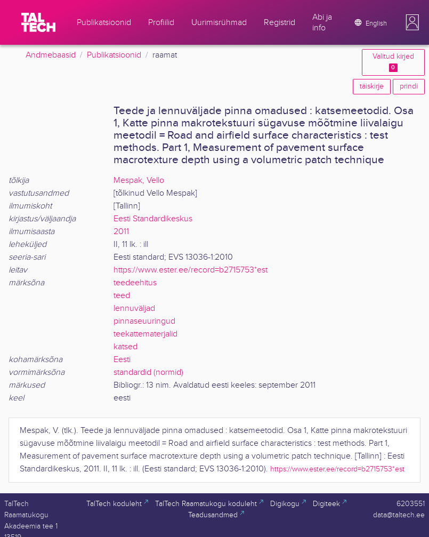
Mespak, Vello (139, 180)
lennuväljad (134, 308)
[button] (412, 22)
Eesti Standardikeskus (153, 219)
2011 (121, 232)
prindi (409, 86)
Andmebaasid (51, 55)
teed (122, 296)
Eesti (122, 360)
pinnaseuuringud (144, 321)
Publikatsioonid (114, 55)
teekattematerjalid (145, 334)
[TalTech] (38, 22)
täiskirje (372, 86)
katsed (125, 347)
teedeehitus (135, 283)
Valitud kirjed (393, 62)
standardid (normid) (148, 372)
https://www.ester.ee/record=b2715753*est (191, 270)
